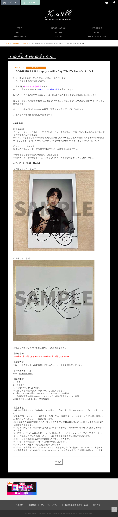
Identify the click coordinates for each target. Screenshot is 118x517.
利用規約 (19, 505)
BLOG (97, 33)
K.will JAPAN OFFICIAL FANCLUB (59, 15)
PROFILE (97, 28)
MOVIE (58, 33)
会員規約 (32, 505)
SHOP (58, 37)
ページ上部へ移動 (114, 509)
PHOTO (19, 33)
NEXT (65, 461)
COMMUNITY (19, 37)
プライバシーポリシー (50, 505)
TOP (19, 28)
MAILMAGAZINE (97, 37)
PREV (52, 461)
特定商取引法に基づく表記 (76, 505)
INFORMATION (58, 28)
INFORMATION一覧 (20, 43)
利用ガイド (97, 505)
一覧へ (58, 461)
